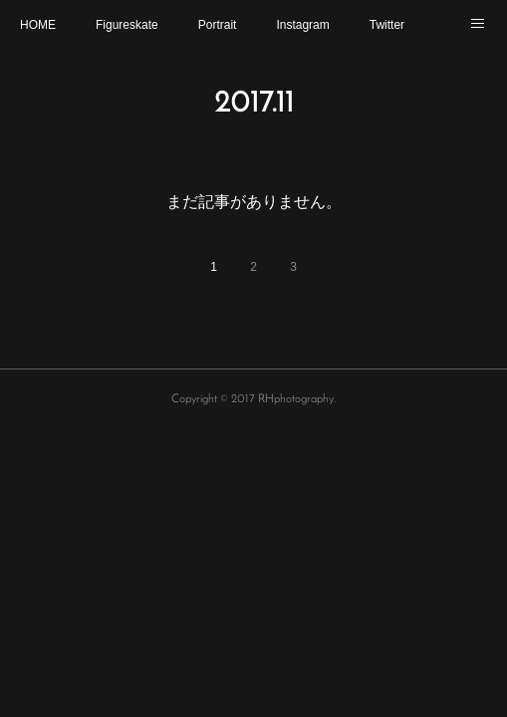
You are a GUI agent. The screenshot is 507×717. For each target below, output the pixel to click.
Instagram (302, 25)
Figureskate (127, 25)
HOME (38, 25)
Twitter (387, 25)
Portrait (217, 25)
